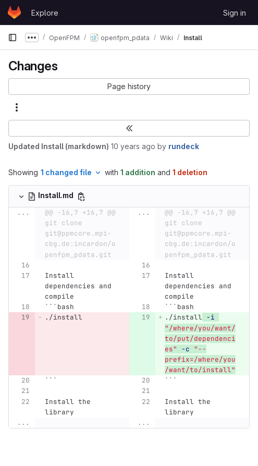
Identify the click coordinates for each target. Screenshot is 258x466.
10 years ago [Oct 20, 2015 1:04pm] (133, 146)
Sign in (234, 12)
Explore (44, 12)
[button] (129, 86)
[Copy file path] (81, 196)
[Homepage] (14, 12)
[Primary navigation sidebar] (12, 37)
